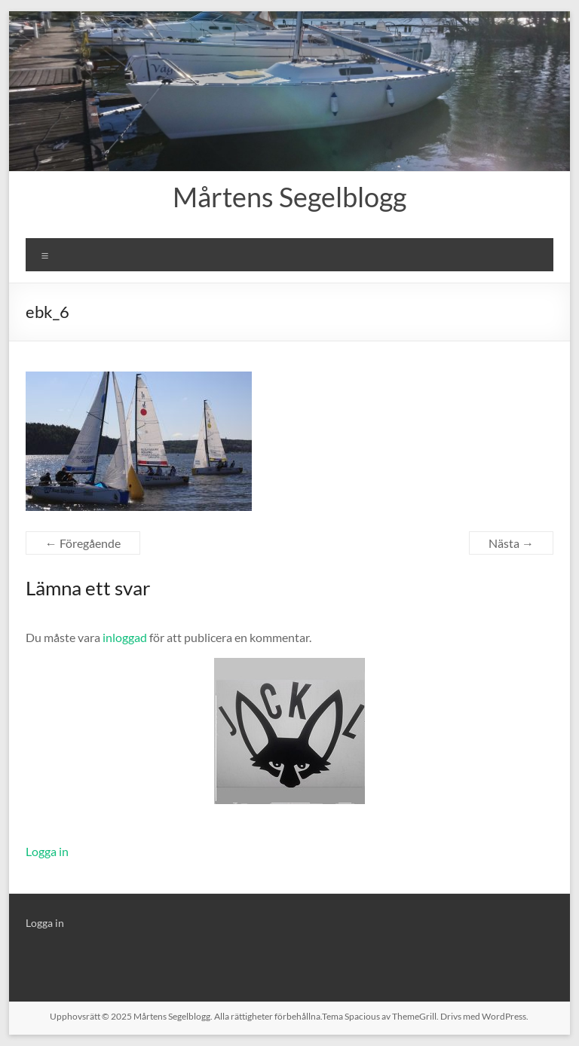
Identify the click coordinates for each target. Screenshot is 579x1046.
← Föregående (83, 543)
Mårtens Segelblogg (289, 196)
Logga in (47, 851)
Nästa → (511, 543)
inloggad (125, 637)
